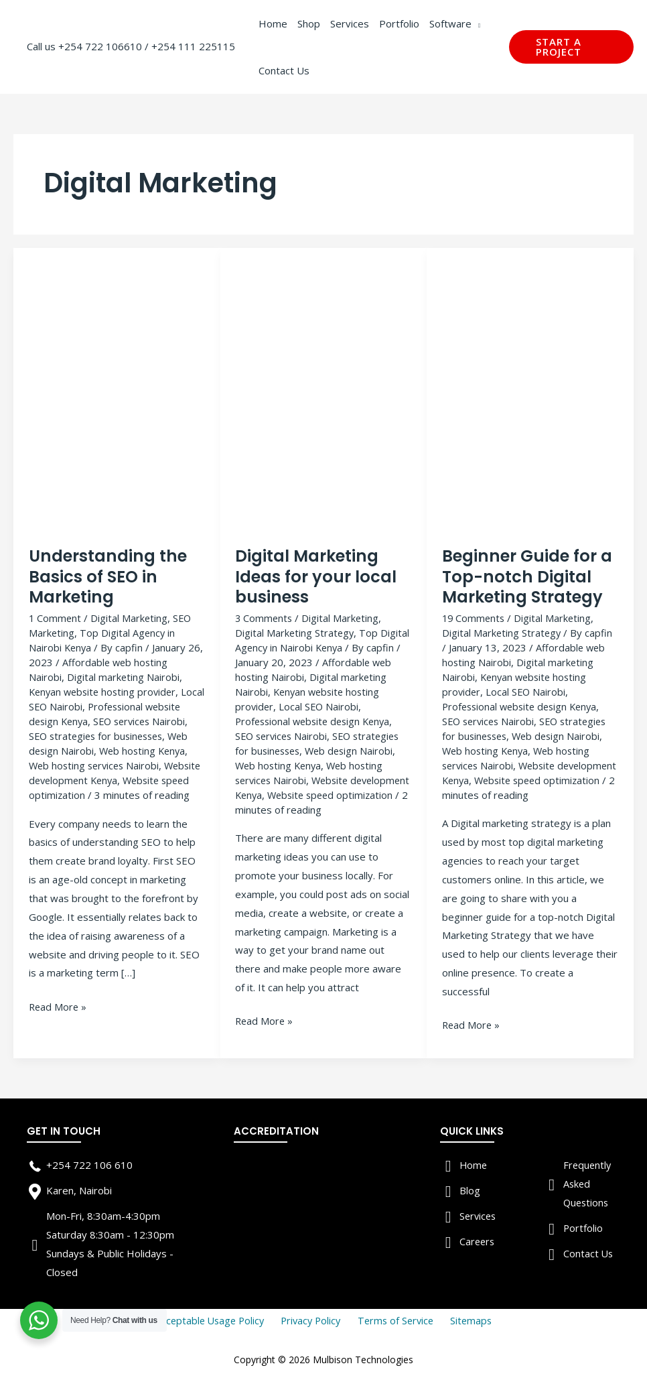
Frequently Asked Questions (588, 1182)
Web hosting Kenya (280, 764)
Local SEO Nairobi (69, 705)
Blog (469, 1189)
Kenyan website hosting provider (105, 691)
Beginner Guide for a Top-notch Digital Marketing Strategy (529, 576)
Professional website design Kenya (101, 713)
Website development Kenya (134, 778)
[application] (476, 23)
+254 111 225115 (193, 46)
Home (473, 1163)
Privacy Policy (314, 1319)
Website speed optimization (94, 793)
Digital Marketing (130, 618)
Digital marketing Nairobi (123, 676)
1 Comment (55, 618)
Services (478, 1214)
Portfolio (583, 1226)
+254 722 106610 (100, 46)
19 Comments (474, 618)
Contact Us (588, 1251)
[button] (571, 47)
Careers (477, 1240)
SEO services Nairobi (283, 734)
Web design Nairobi (131, 749)
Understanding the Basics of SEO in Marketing (109, 576)
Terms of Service (395, 1319)
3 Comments (264, 618)
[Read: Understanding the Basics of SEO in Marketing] (117, 396)
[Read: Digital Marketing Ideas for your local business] (323, 396)
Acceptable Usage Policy (216, 1319)
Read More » (58, 1020)
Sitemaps (466, 1319)
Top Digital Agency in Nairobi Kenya (323, 640)
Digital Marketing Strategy (295, 632)
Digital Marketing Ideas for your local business (317, 576)
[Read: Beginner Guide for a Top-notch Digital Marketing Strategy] (530, 396)
